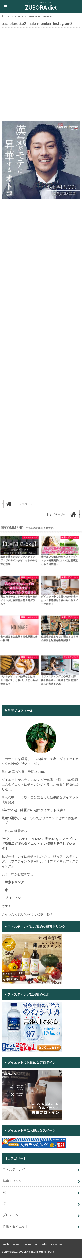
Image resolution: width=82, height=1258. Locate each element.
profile (6, 1244)
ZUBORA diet (41, 7)
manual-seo (56, 1244)
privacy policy (41, 1244)
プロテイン (11, 1215)
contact (16, 1244)
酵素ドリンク (12, 1181)
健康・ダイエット (15, 1226)
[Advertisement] (41, 75)
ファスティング (14, 1169)
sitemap (27, 1244)
